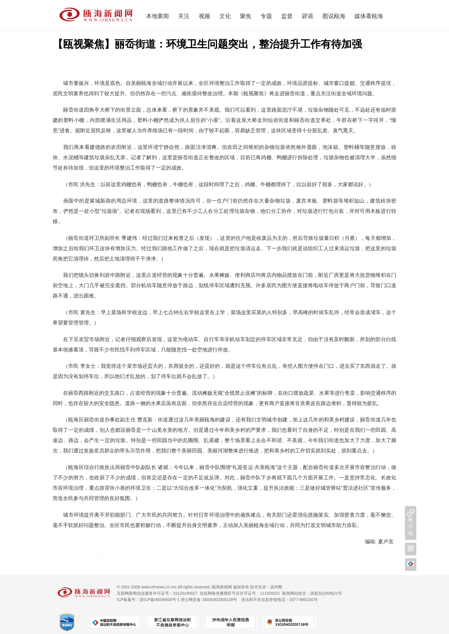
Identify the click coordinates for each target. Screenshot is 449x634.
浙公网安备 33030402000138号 (209, 599)
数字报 (410, 526)
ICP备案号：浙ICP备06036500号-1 (148, 599)
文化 (225, 16)
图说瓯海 (333, 16)
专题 (266, 16)
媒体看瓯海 (369, 16)
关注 (184, 16)
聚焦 (245, 16)
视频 (204, 16)
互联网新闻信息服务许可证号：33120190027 (157, 593)
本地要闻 (157, 16)
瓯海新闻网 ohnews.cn (104, 558)
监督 (287, 16)
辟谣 (307, 16)
